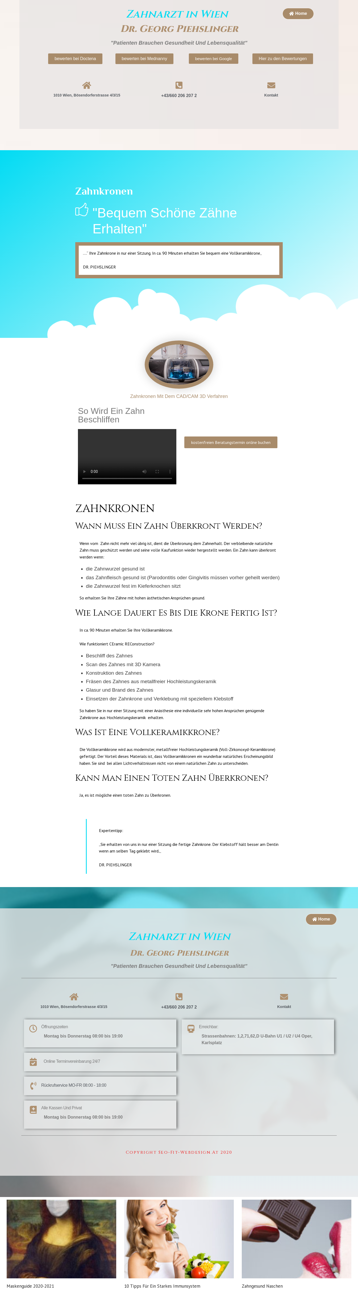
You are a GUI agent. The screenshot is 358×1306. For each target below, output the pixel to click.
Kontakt (271, 95)
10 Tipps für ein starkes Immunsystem (162, 1300)
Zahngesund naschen (262, 1300)
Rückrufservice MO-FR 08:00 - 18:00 (73, 1085)
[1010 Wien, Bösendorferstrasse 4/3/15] (258, 1092)
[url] (61, 1246)
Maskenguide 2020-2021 (30, 1300)
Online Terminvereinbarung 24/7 (72, 1061)
